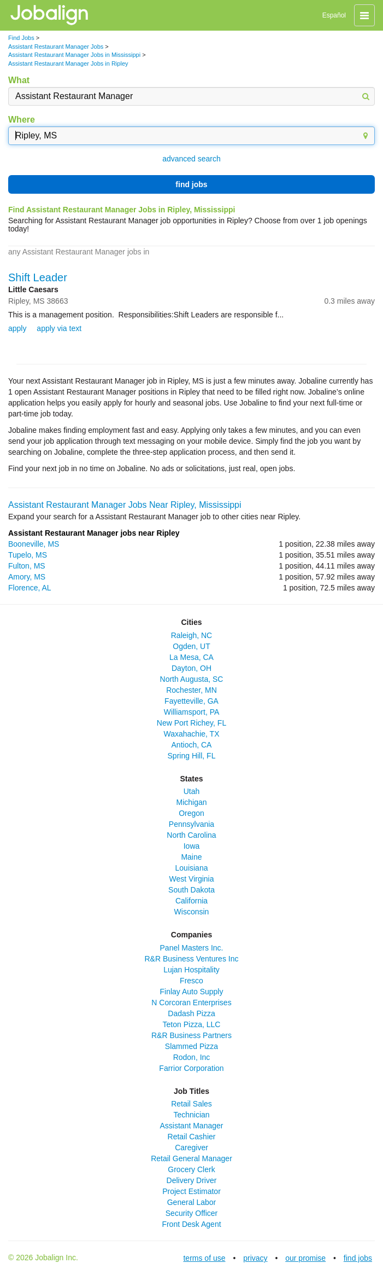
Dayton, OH (191, 668)
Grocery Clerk (191, 1169)
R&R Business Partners (191, 1035)
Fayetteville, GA (191, 701)
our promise (305, 1258)
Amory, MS (26, 576)
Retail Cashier (192, 1136)
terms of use (204, 1258)
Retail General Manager (191, 1158)
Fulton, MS (26, 565)
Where (21, 119)
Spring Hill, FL (192, 755)
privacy (255, 1258)
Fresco (191, 980)
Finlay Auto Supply (191, 991)
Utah (192, 791)
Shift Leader (37, 277)
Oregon (191, 813)
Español (334, 15)
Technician (191, 1114)
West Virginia (191, 878)
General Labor (191, 1202)
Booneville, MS (33, 544)
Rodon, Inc (191, 1057)
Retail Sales (191, 1103)
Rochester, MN (191, 690)
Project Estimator (191, 1191)
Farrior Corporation (191, 1068)
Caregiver (191, 1147)
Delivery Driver (192, 1180)
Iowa (192, 846)
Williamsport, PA (192, 712)
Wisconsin (191, 911)
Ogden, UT (191, 646)
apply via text (59, 328)
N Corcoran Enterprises (191, 1002)
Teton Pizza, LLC (192, 1024)
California (191, 900)
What (19, 80)
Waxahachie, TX (192, 733)
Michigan (191, 802)
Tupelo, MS (27, 555)
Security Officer (191, 1213)
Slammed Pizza (191, 1046)
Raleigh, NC (191, 635)
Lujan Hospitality (191, 969)
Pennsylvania (191, 824)
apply (17, 328)
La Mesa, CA (191, 657)
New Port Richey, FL (191, 722)
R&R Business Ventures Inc (192, 958)
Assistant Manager (191, 1125)
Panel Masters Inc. (191, 947)
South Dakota (191, 889)
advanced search (191, 158)
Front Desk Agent (191, 1224)
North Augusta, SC (191, 679)
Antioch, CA (192, 744)
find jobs (191, 184)
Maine (191, 857)
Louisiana (191, 868)
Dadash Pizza (191, 1013)
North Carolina (191, 835)
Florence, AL (29, 587)
